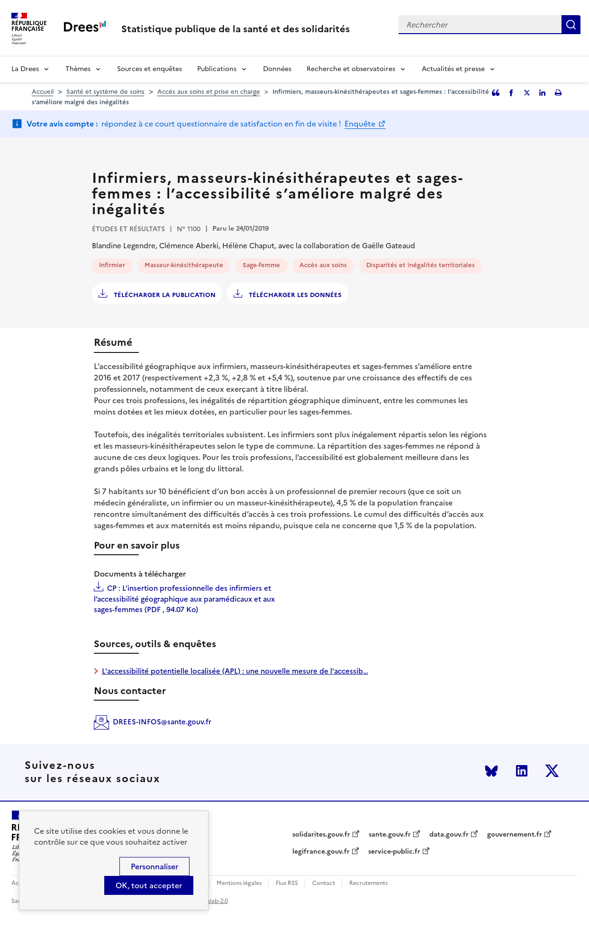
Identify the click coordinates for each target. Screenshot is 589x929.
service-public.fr (394, 852)
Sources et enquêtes (149, 69)
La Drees (25, 69)
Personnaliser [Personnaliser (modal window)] (154, 866)
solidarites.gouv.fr (321, 834)
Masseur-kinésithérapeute (184, 265)
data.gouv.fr (449, 834)
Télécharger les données (294, 294)
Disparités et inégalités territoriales (420, 265)
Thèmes (78, 69)
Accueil (43, 91)
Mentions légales (239, 883)
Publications (216, 69)
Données (277, 69)
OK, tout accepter (149, 885)
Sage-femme (261, 265)
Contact (323, 883)
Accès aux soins (323, 265)
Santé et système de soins (105, 91)
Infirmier (112, 265)
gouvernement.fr (514, 834)
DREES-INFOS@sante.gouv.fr (162, 721)
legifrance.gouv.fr (321, 852)
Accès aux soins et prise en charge (208, 91)
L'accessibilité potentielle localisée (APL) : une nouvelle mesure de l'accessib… (235, 671)
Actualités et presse (453, 69)
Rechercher (571, 24)
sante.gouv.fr (390, 834)
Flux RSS (287, 883)
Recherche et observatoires (351, 69)
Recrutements (368, 883)
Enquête (360, 123)
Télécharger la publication (164, 294)
